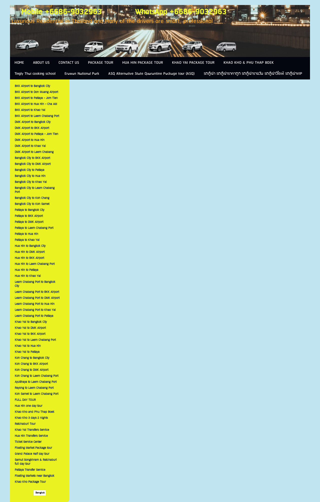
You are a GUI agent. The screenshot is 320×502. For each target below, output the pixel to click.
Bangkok (40, 493)
